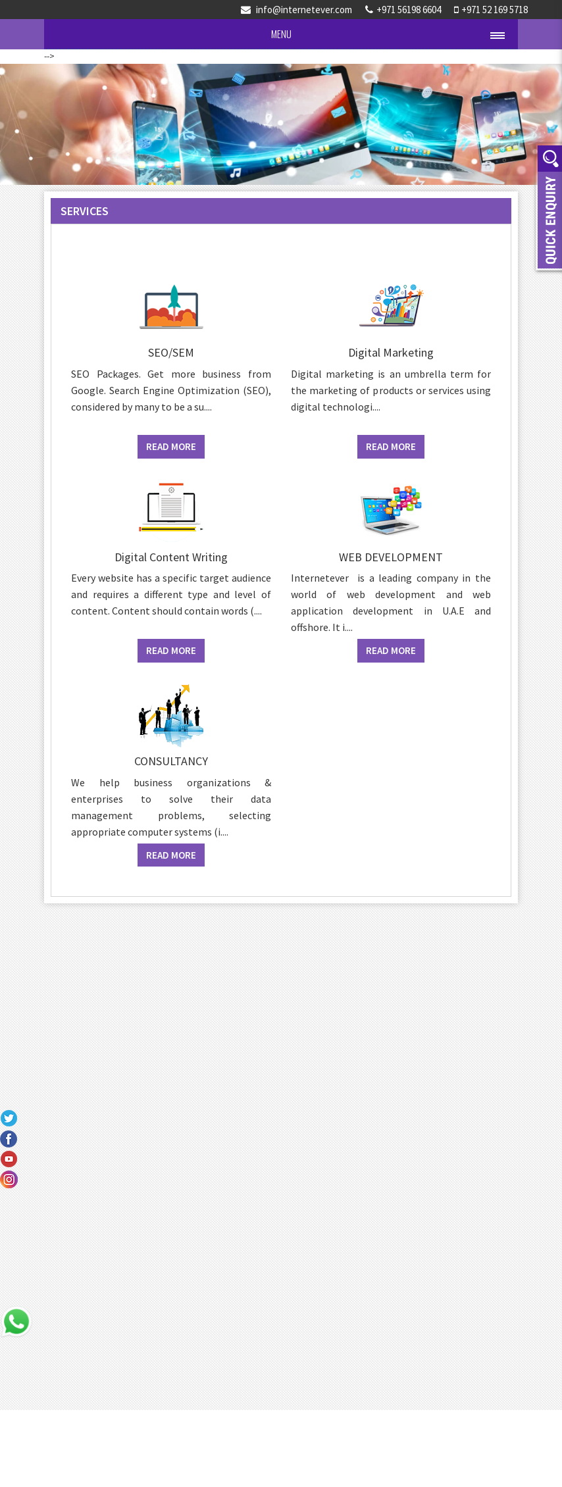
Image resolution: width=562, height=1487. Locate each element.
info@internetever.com (296, 9)
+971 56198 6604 (403, 9)
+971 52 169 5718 (491, 9)
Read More (171, 446)
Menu (281, 33)
